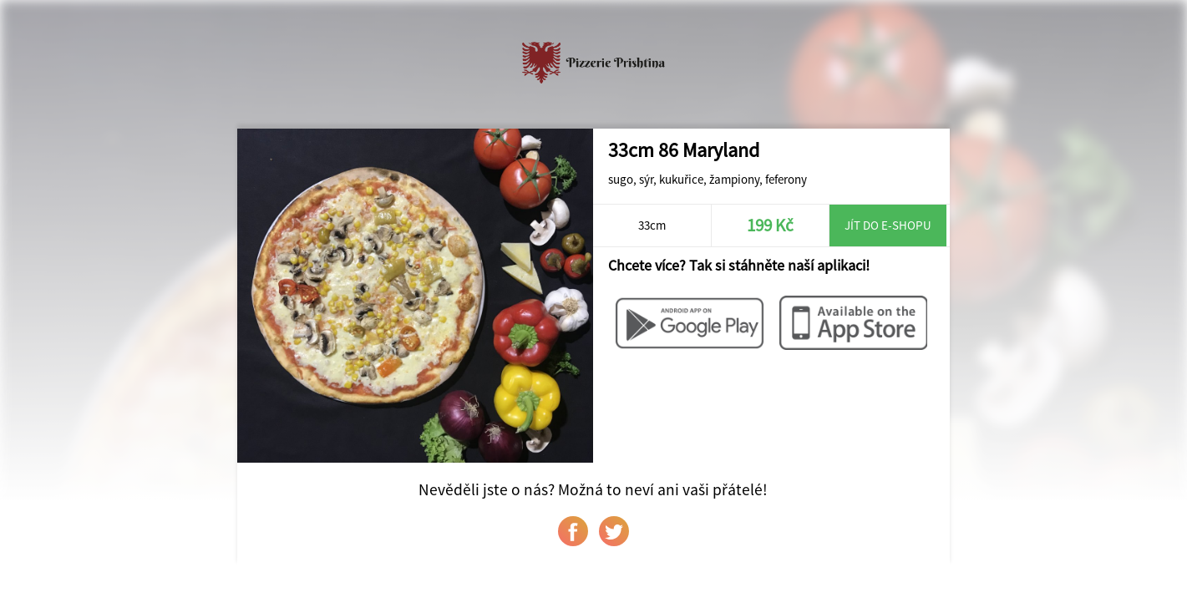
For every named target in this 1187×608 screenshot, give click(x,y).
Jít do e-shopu (888, 225)
